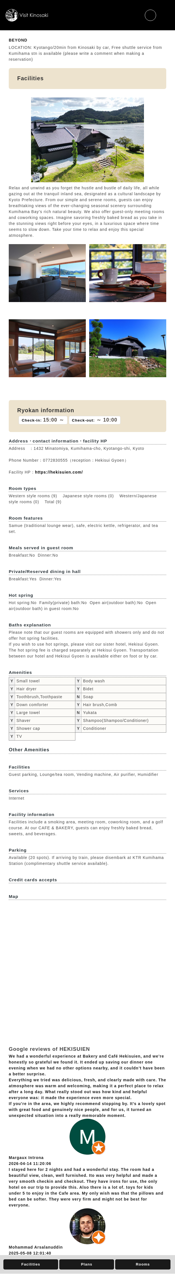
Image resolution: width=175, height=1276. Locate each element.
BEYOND (18, 40)
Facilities (30, 1264)
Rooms (143, 1264)
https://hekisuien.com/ (59, 472)
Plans (86, 1264)
